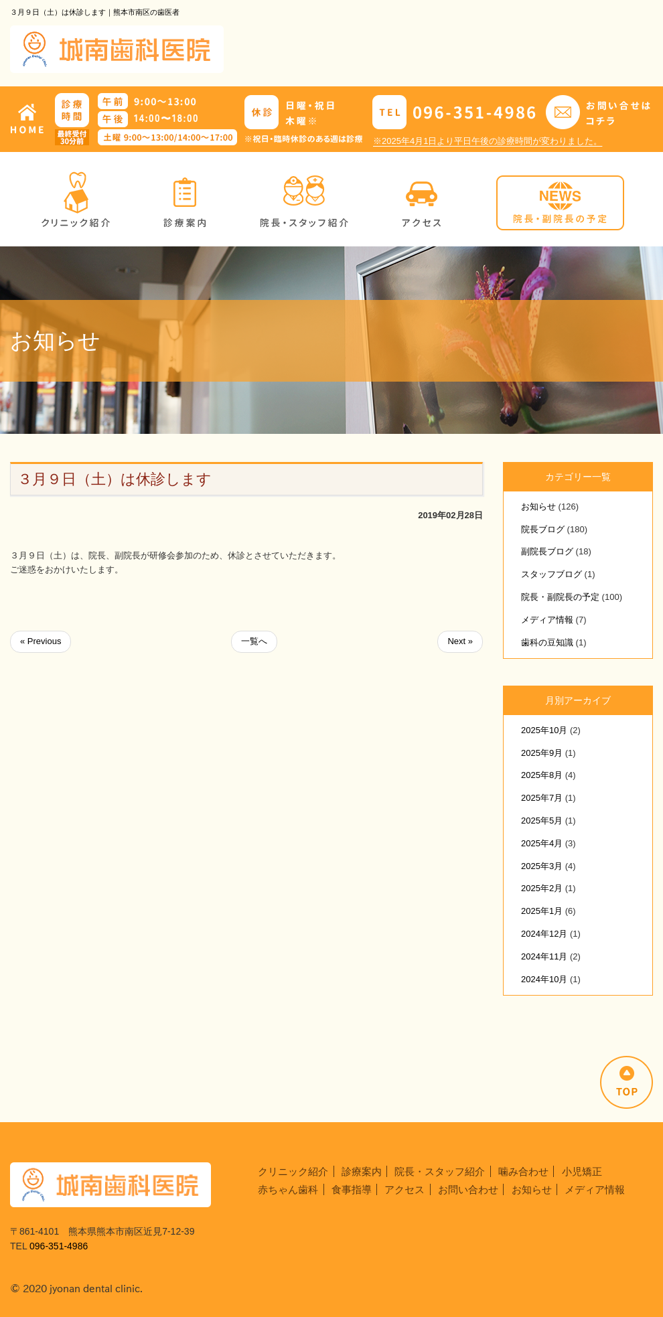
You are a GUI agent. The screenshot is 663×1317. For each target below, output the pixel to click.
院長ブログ (543, 529)
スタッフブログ (551, 574)
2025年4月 (542, 843)
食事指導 (352, 1189)
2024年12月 (544, 934)
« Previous (40, 641)
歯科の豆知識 (547, 642)
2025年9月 (542, 753)
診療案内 (362, 1171)
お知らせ (538, 506)
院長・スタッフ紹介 (439, 1171)
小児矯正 (582, 1171)
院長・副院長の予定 (560, 597)
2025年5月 (542, 821)
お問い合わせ (468, 1189)
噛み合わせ (523, 1171)
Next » (460, 641)
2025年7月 (542, 798)
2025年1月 (542, 911)
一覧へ (254, 641)
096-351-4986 (58, 1246)
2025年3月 (542, 866)
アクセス (404, 1189)
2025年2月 (542, 888)
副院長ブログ (547, 551)
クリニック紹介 (293, 1171)
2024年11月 (544, 956)
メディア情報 (547, 620)
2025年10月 (544, 730)
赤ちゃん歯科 (288, 1189)
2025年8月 (542, 775)
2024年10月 (544, 979)
